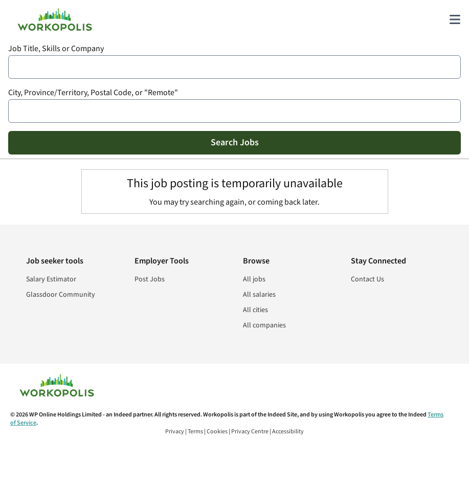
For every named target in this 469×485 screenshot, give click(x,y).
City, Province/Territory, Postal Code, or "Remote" (93, 92)
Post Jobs (150, 279)
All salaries (259, 294)
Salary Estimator (51, 279)
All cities (255, 310)
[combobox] (234, 67)
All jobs (254, 279)
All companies (264, 325)
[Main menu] (455, 19)
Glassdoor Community (60, 294)
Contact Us (367, 279)
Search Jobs (235, 142)
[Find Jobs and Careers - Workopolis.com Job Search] (54, 19)
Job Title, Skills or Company (56, 48)
